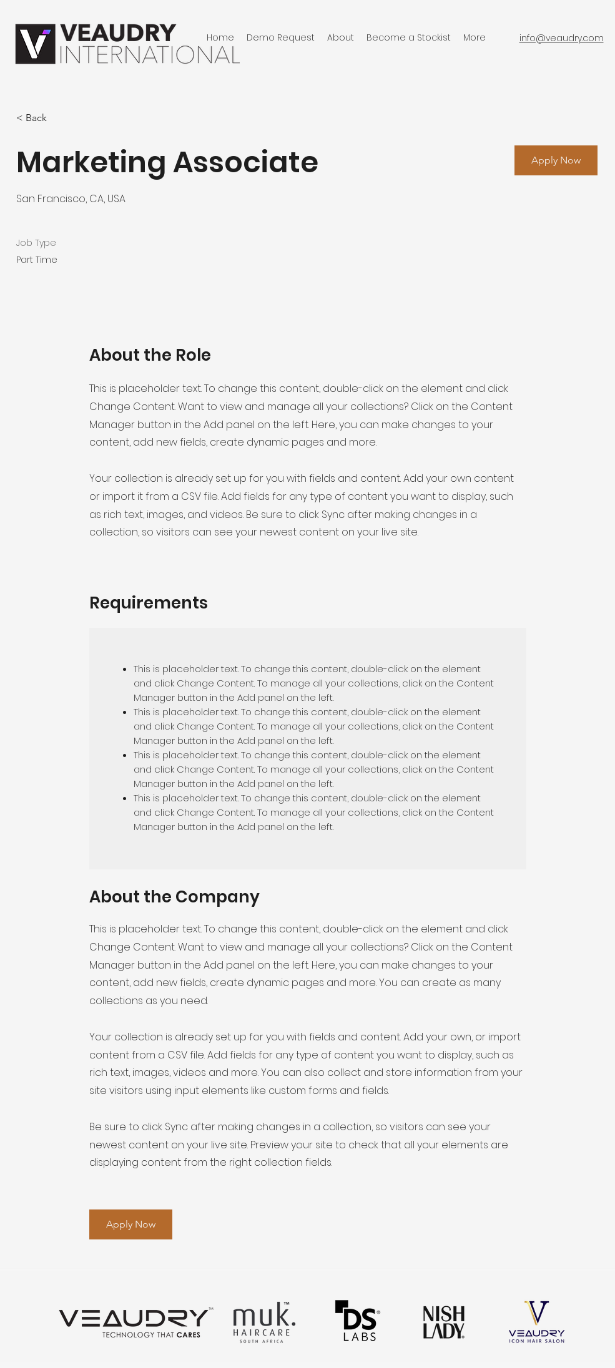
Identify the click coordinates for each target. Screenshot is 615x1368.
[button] (556, 160)
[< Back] (60, 118)
